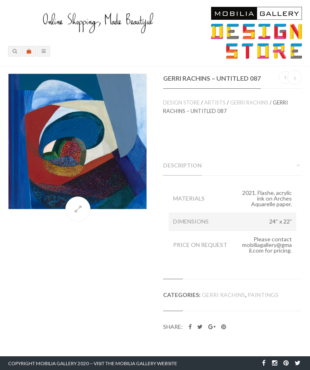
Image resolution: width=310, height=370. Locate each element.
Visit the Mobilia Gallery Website (135, 363)
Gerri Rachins (249, 102)
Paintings (263, 294)
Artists (215, 102)
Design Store (181, 102)
